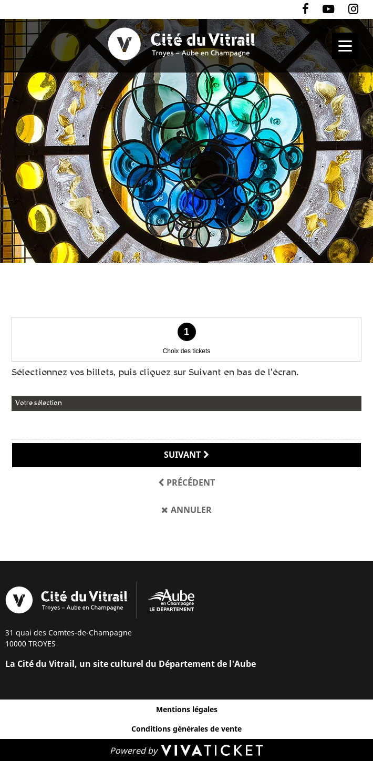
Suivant (182, 454)
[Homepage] (186, 44)
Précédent (191, 482)
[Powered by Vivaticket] (186, 750)
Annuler (191, 510)
